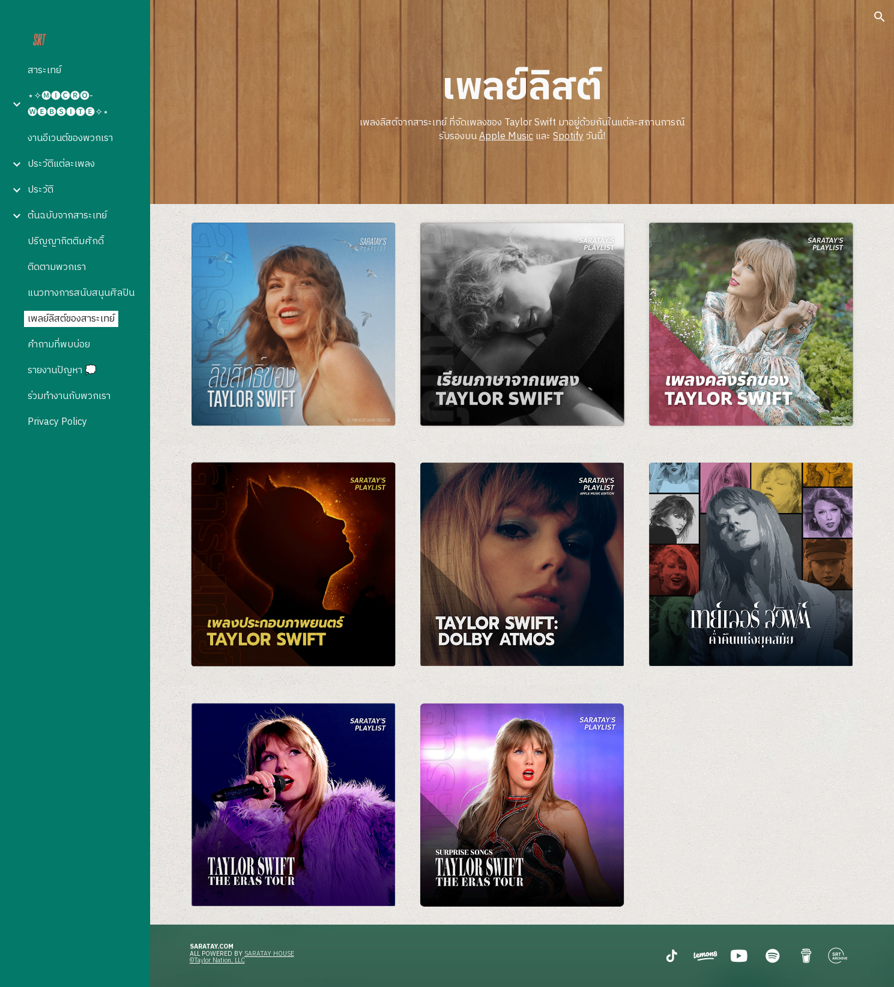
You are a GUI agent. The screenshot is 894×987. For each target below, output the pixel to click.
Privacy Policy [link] (57, 422)
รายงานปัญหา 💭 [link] (62, 370)
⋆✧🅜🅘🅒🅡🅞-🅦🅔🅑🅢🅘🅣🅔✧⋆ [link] (68, 104)
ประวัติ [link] (40, 190)
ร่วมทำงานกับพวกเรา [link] (69, 396)
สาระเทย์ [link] (44, 70)
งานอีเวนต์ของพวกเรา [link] (70, 138)
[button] (879, 16)
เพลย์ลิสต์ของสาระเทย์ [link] (71, 319)
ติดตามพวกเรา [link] (57, 267)
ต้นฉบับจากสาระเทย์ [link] (67, 216)
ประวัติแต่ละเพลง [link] (61, 164)
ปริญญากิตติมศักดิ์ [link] (66, 241)
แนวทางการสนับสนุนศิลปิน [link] (81, 293)
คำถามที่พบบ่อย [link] (59, 345)
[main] (521, 102)
